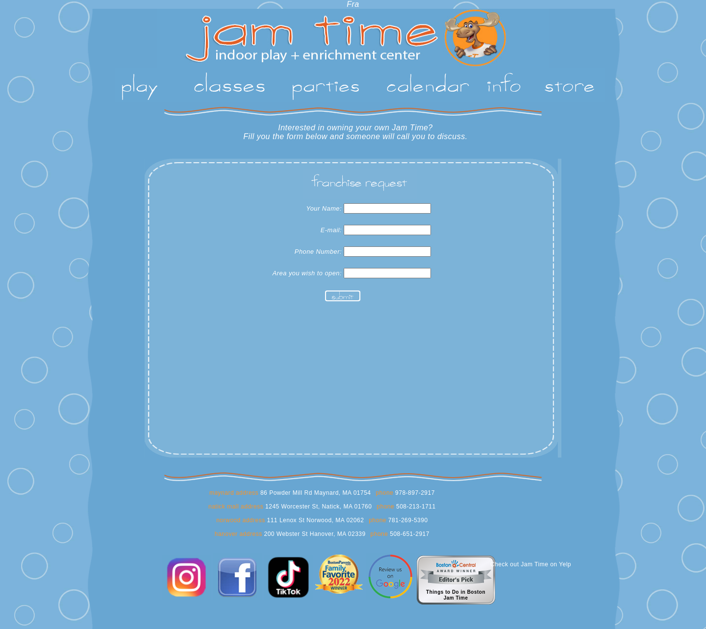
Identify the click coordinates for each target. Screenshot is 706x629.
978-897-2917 (414, 492)
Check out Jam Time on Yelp (530, 564)
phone (384, 492)
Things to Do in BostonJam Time (455, 595)
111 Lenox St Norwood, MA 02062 (314, 520)
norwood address (240, 520)
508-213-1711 (415, 506)
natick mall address (235, 506)
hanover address (238, 534)
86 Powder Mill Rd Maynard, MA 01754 (314, 492)
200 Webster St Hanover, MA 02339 (314, 534)
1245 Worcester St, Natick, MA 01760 (317, 506)
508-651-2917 (408, 534)
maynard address (233, 492)
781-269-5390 (407, 520)
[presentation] (342, 328)
